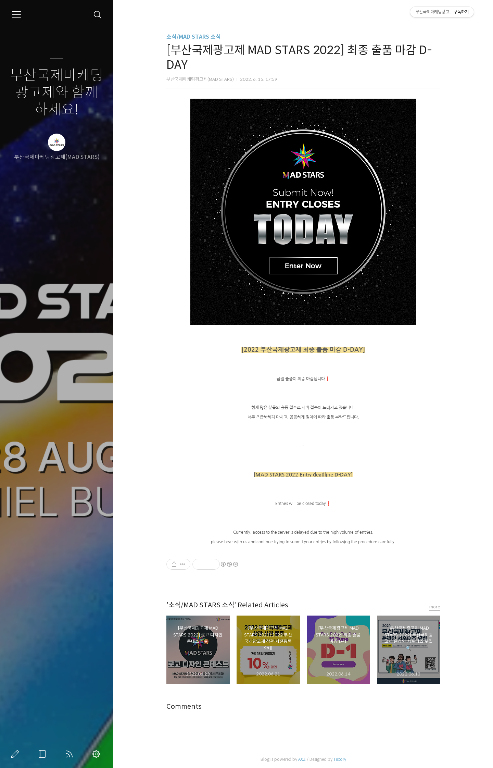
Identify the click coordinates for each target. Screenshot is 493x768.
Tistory (339, 759)
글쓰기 (16, 754)
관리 (97, 754)
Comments (184, 706)
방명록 (43, 754)
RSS (70, 754)
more (434, 607)
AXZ (302, 759)
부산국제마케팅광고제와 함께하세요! (56, 92)
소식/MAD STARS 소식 (193, 36)
